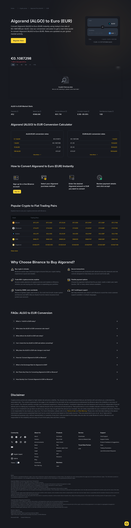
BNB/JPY (36, 243)
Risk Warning (38, 469)
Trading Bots (59, 3)
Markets (31, 3)
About (36, 440)
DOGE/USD (49, 249)
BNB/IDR (75, 243)
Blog (35, 463)
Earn (52, 3)
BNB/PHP (88, 243)
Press (36, 452)
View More (37, 159)
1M (21, 71)
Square (67, 3)
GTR (79, 453)
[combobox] (112, 39)
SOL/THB (115, 238)
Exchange (59, 440)
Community (37, 466)
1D (13, 71)
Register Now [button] (18, 46)
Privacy (36, 461)
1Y (30, 71)
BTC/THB (115, 227)
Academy (59, 455)
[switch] (17, 467)
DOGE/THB (114, 249)
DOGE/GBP (101, 249)
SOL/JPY (36, 238)
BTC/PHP (88, 227)
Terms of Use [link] (71, 415)
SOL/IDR (75, 238)
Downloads (81, 440)
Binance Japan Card (62, 452)
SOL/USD (49, 238)
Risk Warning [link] (83, 415)
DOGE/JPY (36, 249)
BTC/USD (49, 227)
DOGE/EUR (62, 249)
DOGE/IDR (75, 249)
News (36, 449)
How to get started (21, 3)
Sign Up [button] (17, 196)
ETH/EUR (62, 232)
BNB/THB (115, 243)
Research (59, 461)
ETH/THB (115, 232)
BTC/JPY (36, 227)
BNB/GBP (102, 243)
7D (17, 71)
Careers (36, 443)
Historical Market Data (84, 443)
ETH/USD (49, 232)
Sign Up (115, 3)
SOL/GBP (101, 238)
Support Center (104, 443)
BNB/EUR (62, 243)
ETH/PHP (88, 232)
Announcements (39, 446)
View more (14, 255)
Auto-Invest (59, 446)
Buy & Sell (39, 3)
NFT (57, 458)
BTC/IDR (75, 227)
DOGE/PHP (88, 249)
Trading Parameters (105, 452)
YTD (34, 71)
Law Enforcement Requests (108, 455)
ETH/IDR (75, 232)
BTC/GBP (102, 227)
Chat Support (104, 440)
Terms (36, 458)
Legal (35, 455)
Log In (108, 3)
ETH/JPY (36, 232)
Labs (57, 470)
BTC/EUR (62, 227)
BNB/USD (49, 243)
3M (26, 71)
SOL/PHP (88, 238)
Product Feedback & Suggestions (109, 446)
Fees (101, 449)
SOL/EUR (62, 238)
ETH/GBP (101, 232)
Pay (57, 449)
